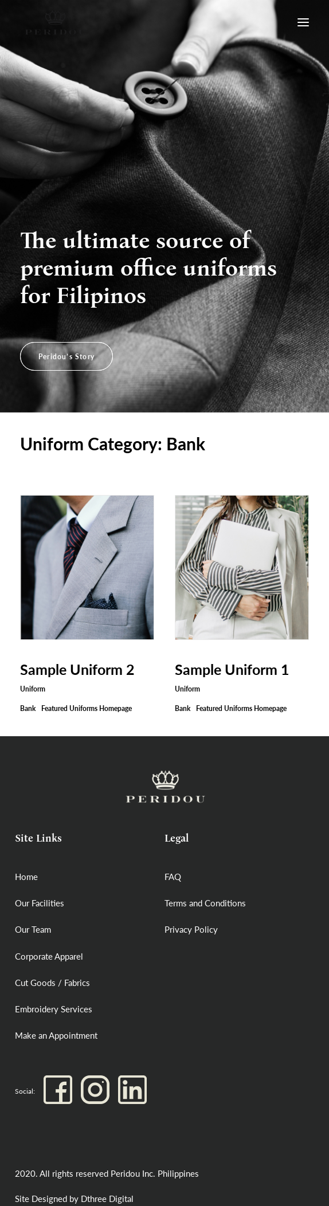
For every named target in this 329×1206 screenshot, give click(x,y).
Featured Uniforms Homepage (86, 708)
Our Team (33, 929)
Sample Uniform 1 (232, 669)
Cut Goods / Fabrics (52, 982)
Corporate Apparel (49, 956)
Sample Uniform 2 (77, 669)
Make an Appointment (56, 1035)
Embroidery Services (53, 1009)
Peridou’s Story (66, 356)
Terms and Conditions (205, 903)
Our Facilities (39, 903)
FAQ (172, 876)
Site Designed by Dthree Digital (74, 1198)
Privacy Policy (191, 929)
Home (26, 876)
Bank (28, 708)
